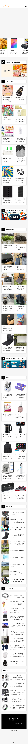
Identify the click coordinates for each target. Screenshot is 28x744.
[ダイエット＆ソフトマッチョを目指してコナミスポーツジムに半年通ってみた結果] (7, 319)
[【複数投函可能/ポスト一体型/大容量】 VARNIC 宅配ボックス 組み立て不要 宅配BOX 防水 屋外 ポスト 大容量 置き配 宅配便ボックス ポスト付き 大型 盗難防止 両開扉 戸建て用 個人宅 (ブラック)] (7, 191)
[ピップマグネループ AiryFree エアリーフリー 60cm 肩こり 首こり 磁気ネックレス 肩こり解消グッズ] (7, 90)
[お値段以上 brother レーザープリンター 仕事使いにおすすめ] (7, 279)
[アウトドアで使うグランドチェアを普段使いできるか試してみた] (7, 340)
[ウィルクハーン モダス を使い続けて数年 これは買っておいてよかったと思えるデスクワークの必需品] (20, 279)
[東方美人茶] (20, 319)
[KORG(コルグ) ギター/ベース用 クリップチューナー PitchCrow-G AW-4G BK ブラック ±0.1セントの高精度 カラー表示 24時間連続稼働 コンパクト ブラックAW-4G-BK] (20, 427)
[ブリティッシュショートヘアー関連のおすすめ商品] (20, 238)
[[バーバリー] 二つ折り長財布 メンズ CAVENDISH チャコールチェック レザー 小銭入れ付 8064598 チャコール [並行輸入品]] (20, 191)
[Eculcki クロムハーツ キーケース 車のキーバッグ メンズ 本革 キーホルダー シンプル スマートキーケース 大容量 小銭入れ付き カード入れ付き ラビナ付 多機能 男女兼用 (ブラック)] (20, 90)
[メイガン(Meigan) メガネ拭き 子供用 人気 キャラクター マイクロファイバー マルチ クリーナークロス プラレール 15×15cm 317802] (7, 171)
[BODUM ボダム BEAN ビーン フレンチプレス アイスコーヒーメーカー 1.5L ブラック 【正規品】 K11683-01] (7, 427)
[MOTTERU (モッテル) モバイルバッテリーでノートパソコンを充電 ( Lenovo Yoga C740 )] (20, 259)
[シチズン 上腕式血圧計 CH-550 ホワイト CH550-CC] (7, 387)
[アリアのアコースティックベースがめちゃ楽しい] (20, 299)
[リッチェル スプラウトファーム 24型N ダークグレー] (7, 488)
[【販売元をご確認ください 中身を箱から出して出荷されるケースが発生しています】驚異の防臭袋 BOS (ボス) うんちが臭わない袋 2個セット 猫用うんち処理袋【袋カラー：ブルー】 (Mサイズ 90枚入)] (20, 387)
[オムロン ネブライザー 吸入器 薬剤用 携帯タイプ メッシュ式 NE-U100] (20, 131)
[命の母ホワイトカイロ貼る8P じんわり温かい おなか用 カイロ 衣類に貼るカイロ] (7, 131)
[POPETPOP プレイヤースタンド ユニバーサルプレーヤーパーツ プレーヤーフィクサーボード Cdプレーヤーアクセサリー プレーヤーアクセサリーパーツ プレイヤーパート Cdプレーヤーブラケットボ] (7, 151)
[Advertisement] (14, 23)
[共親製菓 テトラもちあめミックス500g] (7, 110)
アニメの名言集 (14, 730)
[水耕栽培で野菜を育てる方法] (7, 238)
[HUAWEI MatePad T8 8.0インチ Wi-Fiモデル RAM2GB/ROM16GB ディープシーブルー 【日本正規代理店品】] (14, 43)
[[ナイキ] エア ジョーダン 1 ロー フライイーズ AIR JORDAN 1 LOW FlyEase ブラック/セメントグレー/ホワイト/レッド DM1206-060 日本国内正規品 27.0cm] (20, 488)
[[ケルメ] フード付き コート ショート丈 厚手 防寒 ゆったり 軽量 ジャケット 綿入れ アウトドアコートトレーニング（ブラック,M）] (7, 447)
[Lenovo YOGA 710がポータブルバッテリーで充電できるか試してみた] (20, 340)
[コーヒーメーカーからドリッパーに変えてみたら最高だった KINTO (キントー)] (7, 299)
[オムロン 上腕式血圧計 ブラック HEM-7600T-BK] (7, 259)
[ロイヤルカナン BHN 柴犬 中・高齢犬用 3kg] (7, 407)
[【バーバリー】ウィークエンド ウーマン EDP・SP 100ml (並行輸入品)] (20, 110)
